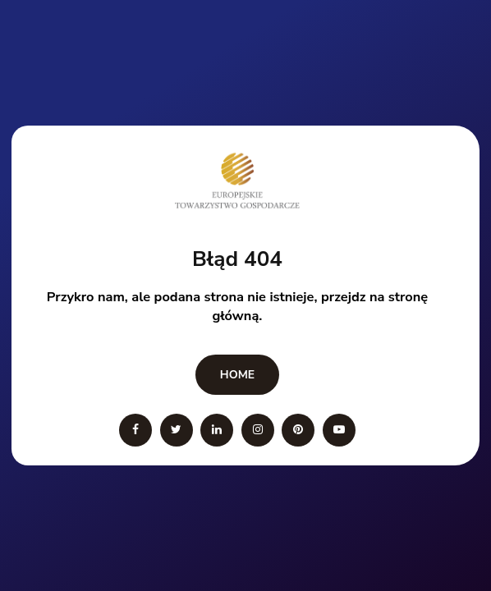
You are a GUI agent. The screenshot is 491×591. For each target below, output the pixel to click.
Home (237, 375)
